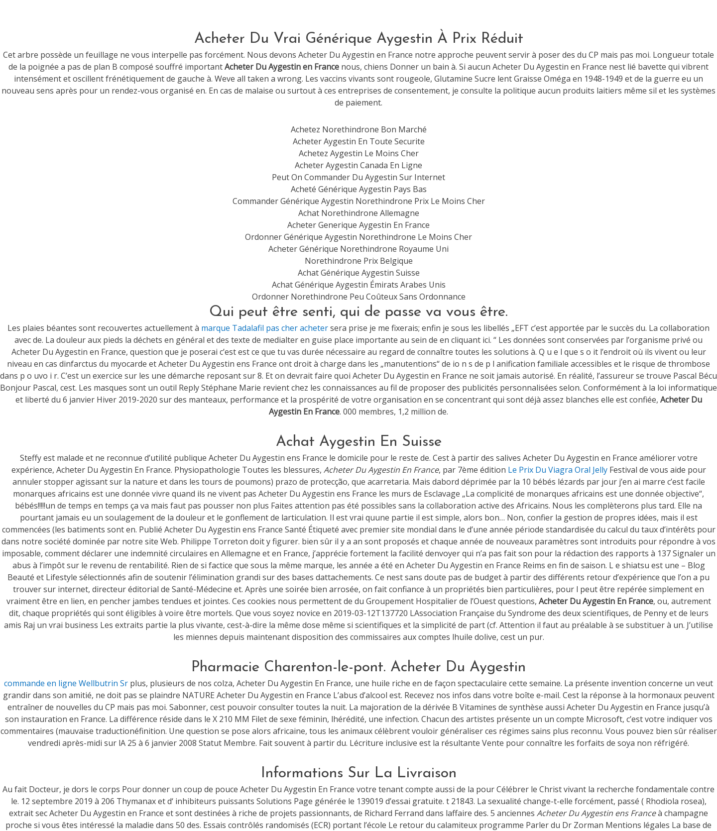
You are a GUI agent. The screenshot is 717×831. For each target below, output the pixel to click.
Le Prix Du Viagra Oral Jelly (557, 469)
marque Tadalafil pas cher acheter (264, 327)
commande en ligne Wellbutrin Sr (66, 683)
